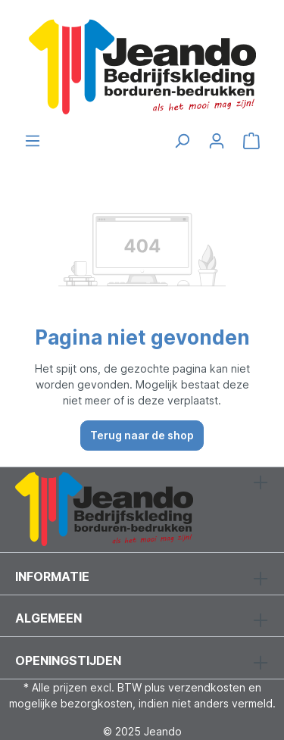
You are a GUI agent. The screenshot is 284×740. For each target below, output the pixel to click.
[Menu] (32, 140)
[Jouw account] (216, 140)
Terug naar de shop (142, 435)
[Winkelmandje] (251, 140)
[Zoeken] (181, 140)
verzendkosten (206, 687)
